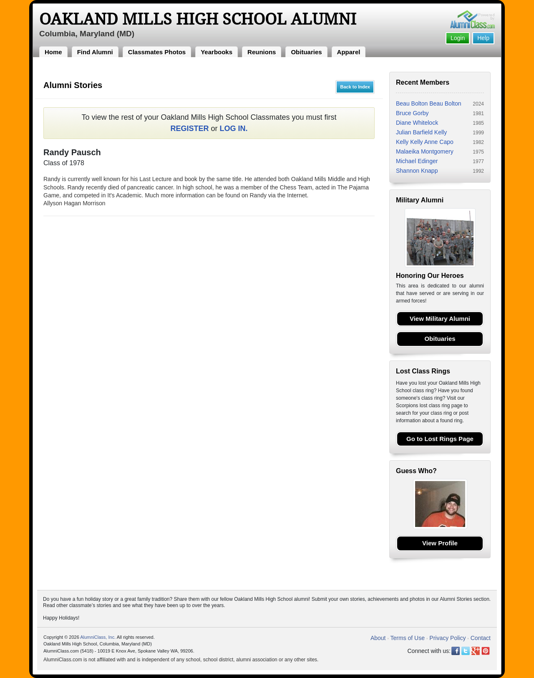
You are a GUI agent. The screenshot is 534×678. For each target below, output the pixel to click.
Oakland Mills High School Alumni (197, 19)
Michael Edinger (417, 161)
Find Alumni (95, 51)
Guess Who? (416, 470)
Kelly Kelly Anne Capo (424, 142)
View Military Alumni (440, 318)
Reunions (261, 51)
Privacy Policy (447, 638)
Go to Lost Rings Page (440, 438)
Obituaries (306, 51)
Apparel (348, 51)
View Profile (440, 543)
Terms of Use (407, 638)
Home (53, 51)
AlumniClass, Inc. (98, 637)
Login (458, 38)
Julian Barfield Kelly (421, 132)
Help (483, 38)
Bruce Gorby (412, 113)
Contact (481, 638)
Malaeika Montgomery (424, 151)
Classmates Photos (157, 51)
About (378, 638)
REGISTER (189, 128)
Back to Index (355, 86)
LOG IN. (234, 128)
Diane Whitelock (417, 122)
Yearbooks (216, 51)
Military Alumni (419, 200)
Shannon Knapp (417, 170)
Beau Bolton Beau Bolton (428, 103)
